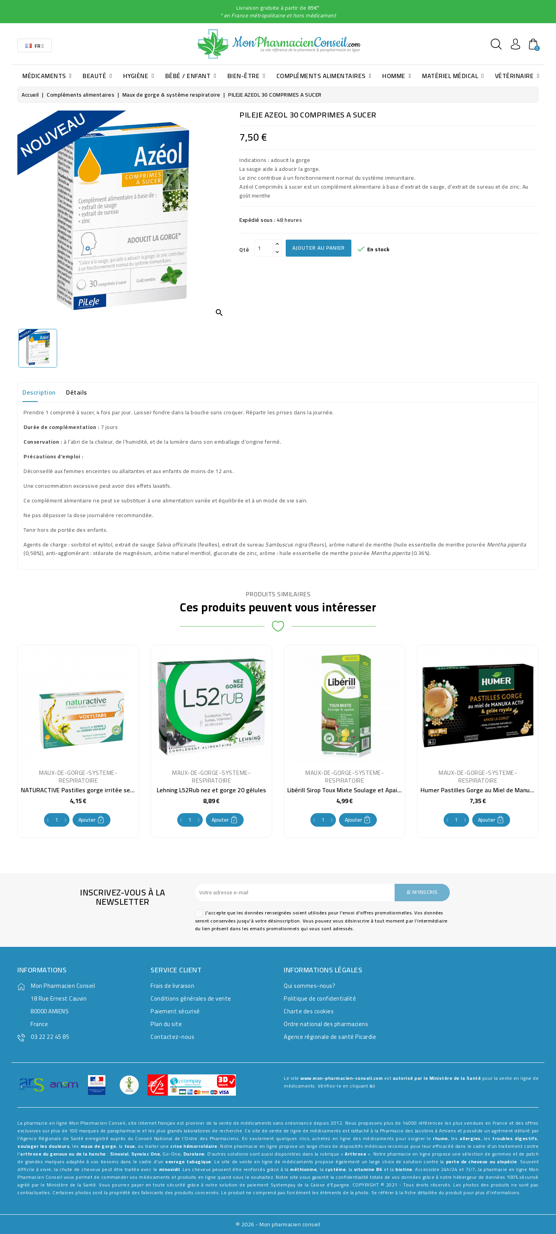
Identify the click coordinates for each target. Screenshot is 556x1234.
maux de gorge (98, 1146)
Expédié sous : (257, 220)
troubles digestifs (514, 1138)
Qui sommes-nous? (309, 985)
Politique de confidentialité (320, 998)
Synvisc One (145, 1153)
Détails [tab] (76, 392)
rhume (440, 1138)
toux (129, 1146)
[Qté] (263, 248)
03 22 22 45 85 (50, 1036)
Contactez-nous (172, 1036)
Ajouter (91, 820)
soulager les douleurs (43, 1146)
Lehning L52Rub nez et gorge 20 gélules (211, 790)
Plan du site (166, 1024)
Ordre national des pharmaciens (326, 1024)
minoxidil (169, 1169)
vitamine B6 (368, 1169)
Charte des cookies (309, 1011)
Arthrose (355, 1153)
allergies (470, 1138)
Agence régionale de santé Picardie (330, 1036)
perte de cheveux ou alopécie (481, 1161)
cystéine (335, 1169)
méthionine (303, 1169)
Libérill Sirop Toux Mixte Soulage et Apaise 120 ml (355, 790)
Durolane (194, 1153)
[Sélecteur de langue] (34, 45)
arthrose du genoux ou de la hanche (63, 1153)
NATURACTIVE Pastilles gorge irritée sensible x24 (89, 790)
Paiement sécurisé (175, 1011)
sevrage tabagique (188, 1161)
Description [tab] (39, 392)
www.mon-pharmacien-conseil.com (341, 1078)
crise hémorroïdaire (193, 1146)
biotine (403, 1169)
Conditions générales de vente (191, 998)
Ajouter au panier (318, 248)
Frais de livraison (172, 985)
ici (372, 1085)
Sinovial (119, 1153)
